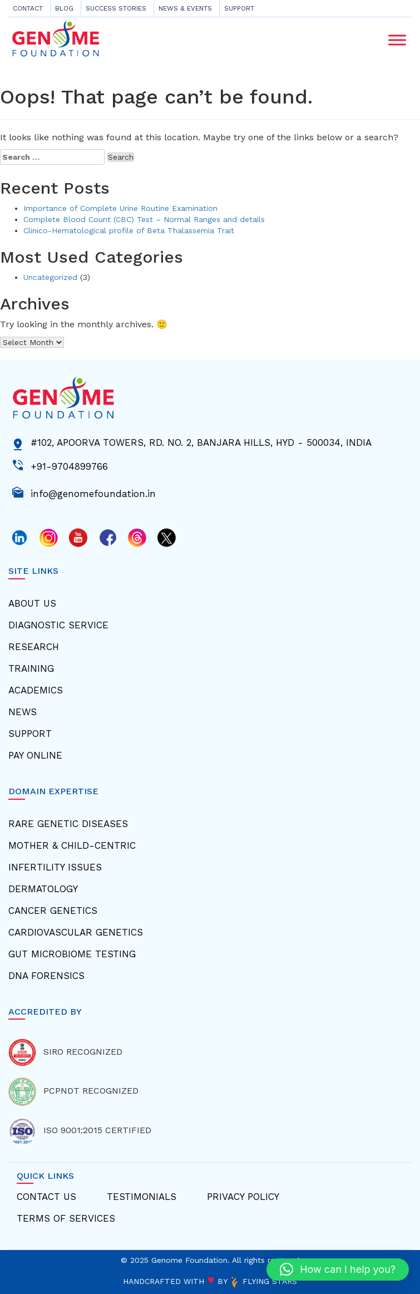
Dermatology (43, 888)
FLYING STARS (263, 1281)
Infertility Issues (55, 867)
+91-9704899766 (69, 465)
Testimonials (141, 1196)
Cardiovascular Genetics (75, 932)
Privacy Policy (243, 1196)
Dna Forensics (46, 975)
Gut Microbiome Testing (72, 954)
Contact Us (46, 1196)
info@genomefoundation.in (93, 492)
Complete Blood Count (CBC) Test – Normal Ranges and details (144, 219)
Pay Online (35, 755)
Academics (35, 690)
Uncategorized (50, 277)
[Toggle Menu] (397, 40)
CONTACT (28, 8)
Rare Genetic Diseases (68, 823)
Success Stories (116, 8)
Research (33, 646)
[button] (337, 1269)
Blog (64, 8)
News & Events (185, 8)
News (22, 711)
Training (31, 668)
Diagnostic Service (58, 625)
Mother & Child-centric (72, 845)
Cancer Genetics (52, 910)
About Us (32, 603)
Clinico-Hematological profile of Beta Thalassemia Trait (128, 230)
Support (239, 8)
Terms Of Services (66, 1218)
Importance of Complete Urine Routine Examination (120, 208)
